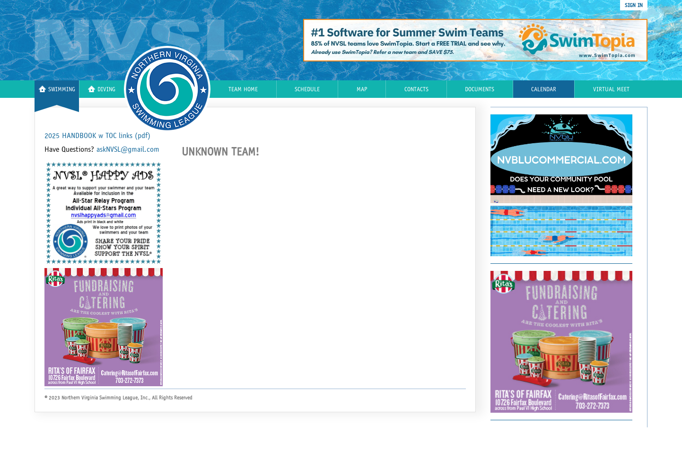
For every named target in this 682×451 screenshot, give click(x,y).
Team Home (243, 90)
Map (362, 90)
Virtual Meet (611, 90)
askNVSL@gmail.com (127, 149)
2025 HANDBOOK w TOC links (97, 135)
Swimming (57, 89)
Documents (479, 90)
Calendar (543, 90)
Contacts (416, 90)
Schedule (307, 90)
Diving (101, 89)
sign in (634, 5)
